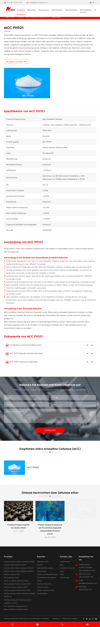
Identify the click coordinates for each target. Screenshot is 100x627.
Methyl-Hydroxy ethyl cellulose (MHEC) (18, 571)
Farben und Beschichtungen (47, 574)
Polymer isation (43, 587)
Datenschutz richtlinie (70, 618)
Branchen (32, 10)
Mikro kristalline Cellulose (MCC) (16, 609)
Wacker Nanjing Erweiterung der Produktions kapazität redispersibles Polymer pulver (50, 527)
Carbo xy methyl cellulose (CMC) (16, 580)
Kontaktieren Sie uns (86, 11)
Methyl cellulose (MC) (12, 574)
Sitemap (55, 618)
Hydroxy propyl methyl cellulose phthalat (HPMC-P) (19, 595)
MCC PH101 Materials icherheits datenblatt (24, 353)
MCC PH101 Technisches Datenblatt (22, 362)
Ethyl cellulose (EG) (11, 577)
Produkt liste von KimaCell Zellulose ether (24, 345)
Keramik (40, 564)
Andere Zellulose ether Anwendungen (45, 591)
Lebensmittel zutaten (45, 568)
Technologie (64, 577)
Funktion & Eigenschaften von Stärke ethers (18, 524)
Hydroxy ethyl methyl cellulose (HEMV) (18, 568)
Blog (61, 564)
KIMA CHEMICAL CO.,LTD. (23, 618)
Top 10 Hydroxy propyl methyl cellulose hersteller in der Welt (81, 525)
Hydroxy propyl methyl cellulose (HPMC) (19, 561)
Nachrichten (57, 10)
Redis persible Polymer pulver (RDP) (17, 584)
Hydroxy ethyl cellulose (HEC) (15, 564)
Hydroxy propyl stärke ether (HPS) (17, 590)
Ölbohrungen (42, 571)
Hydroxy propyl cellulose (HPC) (16, 587)
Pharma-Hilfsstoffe (44, 584)
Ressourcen (44, 10)
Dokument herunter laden (67, 569)
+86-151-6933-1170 (14, 2)
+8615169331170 (85, 589)
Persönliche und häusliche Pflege (46, 579)
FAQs (62, 574)
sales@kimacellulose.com (38, 2)
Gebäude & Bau (42, 561)
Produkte (21, 10)
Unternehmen (71, 10)
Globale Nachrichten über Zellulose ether (50, 494)
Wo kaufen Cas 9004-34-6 (16, 61)
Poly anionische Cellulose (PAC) (16, 606)
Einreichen (50, 428)
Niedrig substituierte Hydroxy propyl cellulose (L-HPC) (17, 601)
